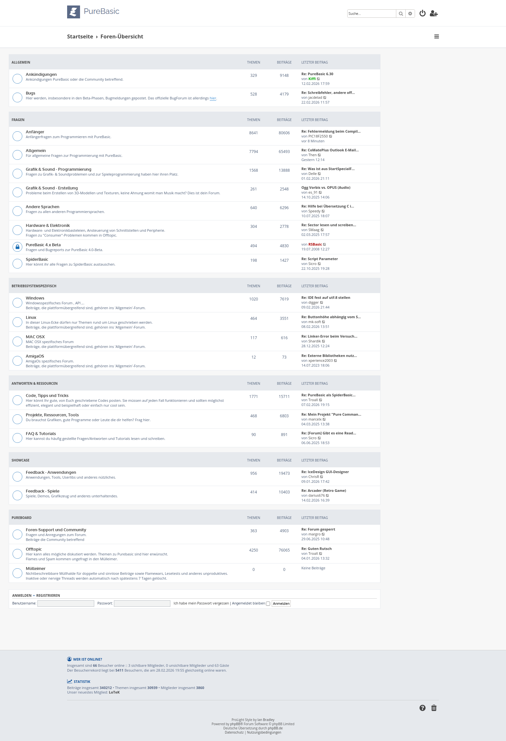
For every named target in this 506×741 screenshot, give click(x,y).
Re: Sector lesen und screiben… (328, 224)
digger (314, 302)
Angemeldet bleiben (251, 603)
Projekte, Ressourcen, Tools (52, 414)
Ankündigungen (41, 74)
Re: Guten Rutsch (316, 548)
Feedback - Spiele (42, 490)
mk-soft (315, 321)
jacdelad (315, 97)
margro (315, 534)
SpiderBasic (37, 259)
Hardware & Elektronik (48, 225)
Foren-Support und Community (56, 529)
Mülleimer (36, 568)
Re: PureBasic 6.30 (317, 73)
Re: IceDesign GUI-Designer (325, 471)
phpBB (235, 724)
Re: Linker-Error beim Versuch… (329, 336)
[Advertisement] (194, 626)
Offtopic (34, 549)
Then (313, 154)
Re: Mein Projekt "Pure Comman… (331, 414)
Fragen (18, 119)
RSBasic (315, 244)
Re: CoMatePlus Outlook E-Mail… (330, 149)
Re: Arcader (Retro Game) (323, 490)
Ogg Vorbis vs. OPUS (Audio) (325, 187)
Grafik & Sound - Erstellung (52, 187)
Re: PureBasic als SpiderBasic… (328, 394)
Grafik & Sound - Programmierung (58, 169)
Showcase (20, 460)
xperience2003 (321, 360)
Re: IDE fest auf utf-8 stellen (325, 297)
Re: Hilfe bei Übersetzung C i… (327, 206)
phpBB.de (275, 728)
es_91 (313, 192)
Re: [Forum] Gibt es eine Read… (328, 433)
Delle (313, 173)
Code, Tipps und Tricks (47, 395)
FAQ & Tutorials (41, 433)
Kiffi (312, 78)
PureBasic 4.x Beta (43, 244)
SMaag (314, 229)
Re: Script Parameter (319, 258)
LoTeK (114, 692)
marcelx (315, 419)
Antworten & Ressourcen (35, 383)
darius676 (317, 495)
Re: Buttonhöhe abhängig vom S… (331, 316)
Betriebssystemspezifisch (34, 286)
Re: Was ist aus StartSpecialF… (328, 168)
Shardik (315, 341)
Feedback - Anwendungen (51, 472)
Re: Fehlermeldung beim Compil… (331, 131)
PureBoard (22, 517)
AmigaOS (35, 356)
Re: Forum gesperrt (318, 529)
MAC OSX (35, 336)
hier (213, 98)
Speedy (314, 210)
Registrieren (48, 595)
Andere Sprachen (42, 206)
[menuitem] (422, 14)
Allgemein (21, 62)
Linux (31, 317)
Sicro (313, 263)
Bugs (30, 93)
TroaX (313, 399)
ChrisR (314, 476)
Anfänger (35, 131)
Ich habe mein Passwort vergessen (201, 603)
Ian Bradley (266, 720)
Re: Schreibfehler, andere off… (328, 92)
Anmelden (22, 595)
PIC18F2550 (318, 136)
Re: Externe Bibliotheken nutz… (329, 355)
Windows (35, 297)
